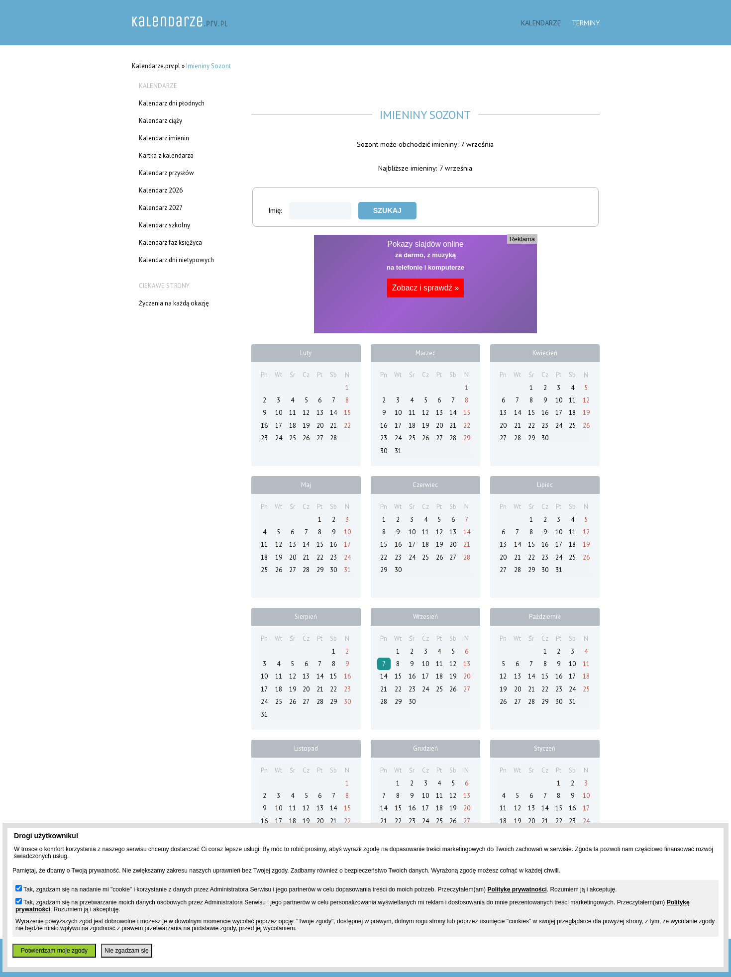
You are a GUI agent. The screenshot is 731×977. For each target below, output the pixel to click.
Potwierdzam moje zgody (54, 950)
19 (306, 425)
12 (306, 412)
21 (333, 425)
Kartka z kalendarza (166, 155)
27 (319, 438)
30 (383, 451)
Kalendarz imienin (164, 138)
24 (278, 438)
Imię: (309, 210)
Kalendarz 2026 (161, 190)
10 (278, 412)
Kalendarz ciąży (160, 120)
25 (292, 438)
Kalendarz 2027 (161, 207)
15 (347, 412)
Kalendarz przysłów (166, 173)
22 (347, 425)
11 (292, 412)
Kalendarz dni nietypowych (176, 260)
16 (264, 425)
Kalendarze (541, 22)
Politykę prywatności (516, 889)
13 (319, 412)
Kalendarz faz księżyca (170, 242)
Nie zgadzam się (126, 950)
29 (466, 438)
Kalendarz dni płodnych (172, 103)
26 (306, 438)
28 (333, 438)
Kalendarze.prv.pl (156, 66)
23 (264, 438)
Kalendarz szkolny (164, 225)
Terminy (586, 22)
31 (398, 451)
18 (292, 425)
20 (319, 425)
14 (333, 412)
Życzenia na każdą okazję (174, 303)
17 (278, 425)
